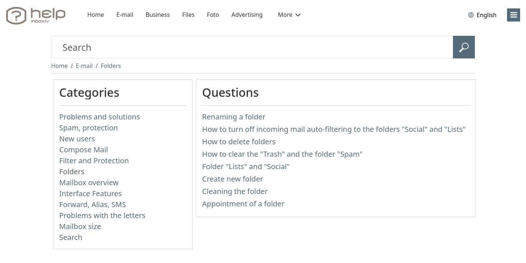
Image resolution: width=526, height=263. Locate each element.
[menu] (513, 15)
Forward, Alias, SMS (92, 204)
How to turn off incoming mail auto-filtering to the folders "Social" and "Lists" (334, 129)
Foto (213, 15)
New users (77, 139)
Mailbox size (80, 226)
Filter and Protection (94, 160)
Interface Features (90, 193)
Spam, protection (88, 128)
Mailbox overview (89, 182)
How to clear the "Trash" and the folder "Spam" (282, 154)
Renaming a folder (233, 117)
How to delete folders (238, 141)
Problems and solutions (99, 117)
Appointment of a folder (243, 204)
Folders (111, 66)
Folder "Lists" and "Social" (246, 166)
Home (95, 15)
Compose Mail (83, 150)
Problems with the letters (102, 215)
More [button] (289, 15)
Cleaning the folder (235, 191)
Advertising (247, 15)
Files (188, 15)
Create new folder (232, 179)
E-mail (125, 15)
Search (70, 237)
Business (158, 15)
